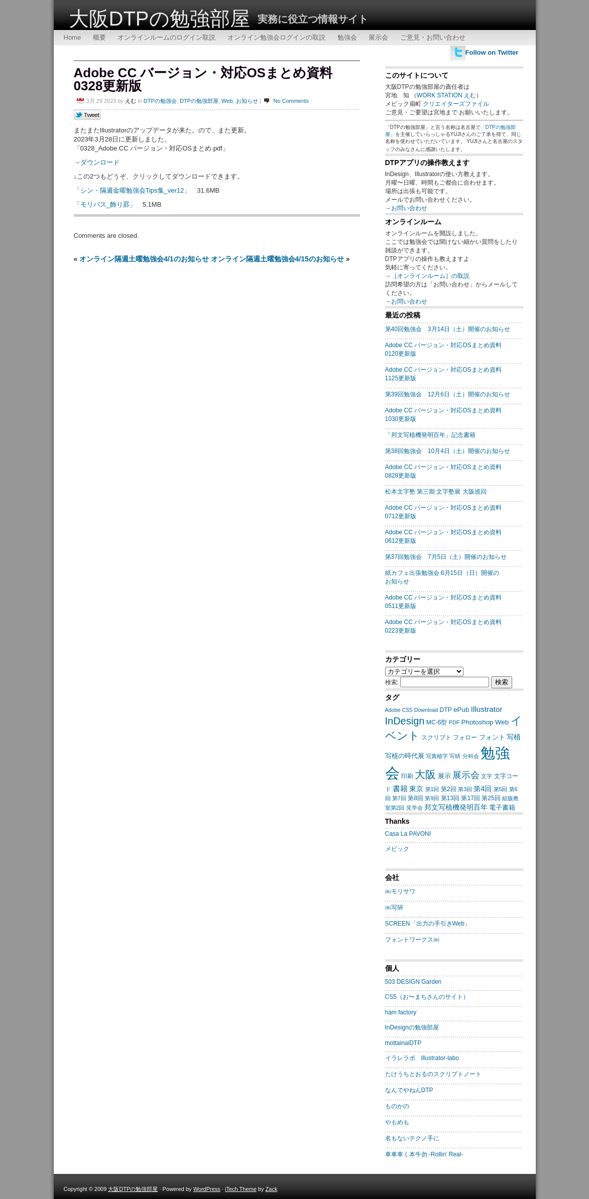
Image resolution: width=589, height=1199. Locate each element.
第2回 (448, 789)
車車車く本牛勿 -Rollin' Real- (424, 1154)
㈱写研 (394, 907)
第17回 (470, 798)
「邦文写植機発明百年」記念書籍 (430, 434)
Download (426, 710)
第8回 (415, 798)
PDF (454, 722)
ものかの (397, 1106)
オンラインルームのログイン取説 (166, 37)
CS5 (407, 710)
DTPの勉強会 (160, 101)
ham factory (401, 1012)
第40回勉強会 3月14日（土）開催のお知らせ (447, 329)
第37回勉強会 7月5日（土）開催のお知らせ (446, 556)
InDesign (405, 720)
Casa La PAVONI (408, 833)
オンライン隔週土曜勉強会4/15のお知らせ (277, 259)
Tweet (87, 115)
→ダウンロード (97, 162)
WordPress (206, 1189)
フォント (492, 737)
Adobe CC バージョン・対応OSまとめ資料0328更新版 (203, 79)
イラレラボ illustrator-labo (422, 1058)
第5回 (501, 789)
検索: (392, 682)
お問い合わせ (409, 208)
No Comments (291, 101)
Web (226, 101)
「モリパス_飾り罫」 (105, 204)
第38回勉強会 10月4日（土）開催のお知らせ (447, 451)
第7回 (399, 798)
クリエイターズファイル (456, 103)
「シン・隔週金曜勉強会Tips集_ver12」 (132, 190)
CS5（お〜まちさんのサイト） (427, 996)
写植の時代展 (404, 756)
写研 (454, 756)
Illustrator (487, 709)
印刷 (407, 776)
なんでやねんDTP (409, 1090)
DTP (446, 709)
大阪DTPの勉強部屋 (159, 19)
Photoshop (477, 722)
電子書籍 (502, 807)
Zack (272, 1189)
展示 (444, 776)
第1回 (432, 789)
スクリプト (436, 737)
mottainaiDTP (403, 1042)
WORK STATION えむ (446, 95)
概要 (99, 37)
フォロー (465, 737)
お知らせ (247, 101)
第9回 (432, 798)
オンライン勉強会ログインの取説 (276, 37)
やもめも (397, 1122)
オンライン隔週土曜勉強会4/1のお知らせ (143, 259)
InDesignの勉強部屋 (412, 1027)
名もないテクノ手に (412, 1138)
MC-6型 (436, 722)
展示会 (378, 37)
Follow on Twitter (492, 52)
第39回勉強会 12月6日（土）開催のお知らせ (447, 394)
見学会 (414, 808)
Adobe (393, 710)
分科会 (470, 756)
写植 (514, 737)
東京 (416, 789)
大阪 (425, 774)
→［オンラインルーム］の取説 (427, 275)
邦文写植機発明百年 (456, 807)
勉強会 (347, 37)
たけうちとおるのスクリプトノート (433, 1074)
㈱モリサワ (400, 891)
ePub (461, 709)
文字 (486, 776)
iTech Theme (241, 1189)
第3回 (465, 789)
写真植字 (437, 756)
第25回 (491, 798)
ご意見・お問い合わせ (432, 37)
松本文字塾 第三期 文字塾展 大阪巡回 (436, 491)
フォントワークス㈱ (412, 939)
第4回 (483, 789)
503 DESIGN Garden (413, 981)
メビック (397, 848)
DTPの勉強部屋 (199, 101)
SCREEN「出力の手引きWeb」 (427, 923)
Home (72, 37)
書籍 (400, 788)
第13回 (450, 798)
